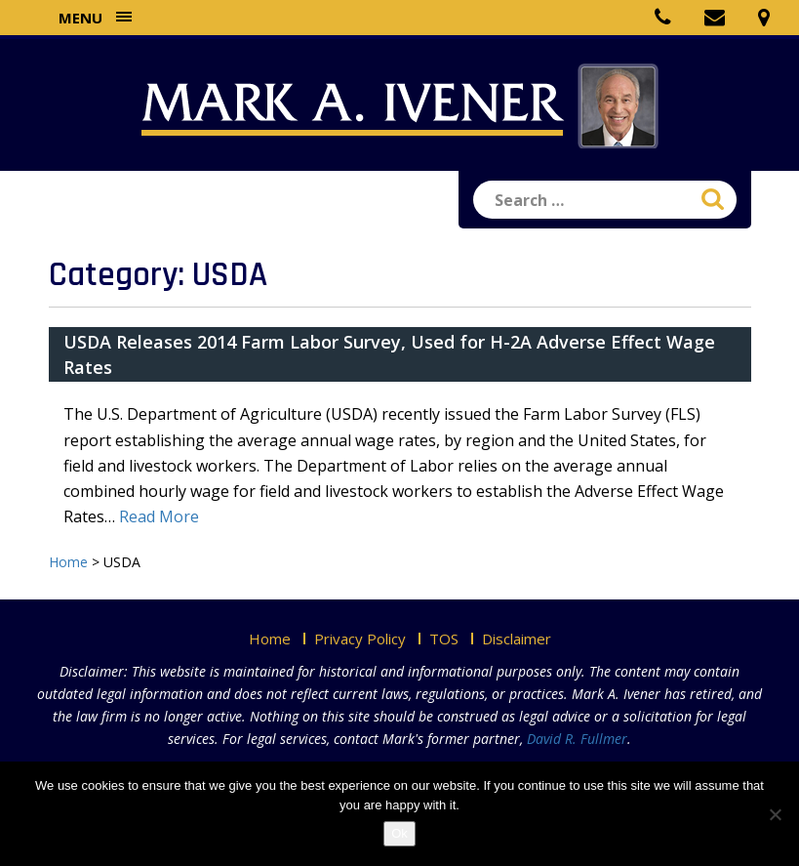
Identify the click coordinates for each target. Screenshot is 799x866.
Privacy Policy (360, 638)
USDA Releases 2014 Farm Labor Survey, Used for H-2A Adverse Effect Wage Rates (389, 354)
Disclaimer (516, 638)
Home (270, 638)
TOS (444, 638)
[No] (774, 814)
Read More (159, 516)
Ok (399, 833)
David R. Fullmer (577, 738)
